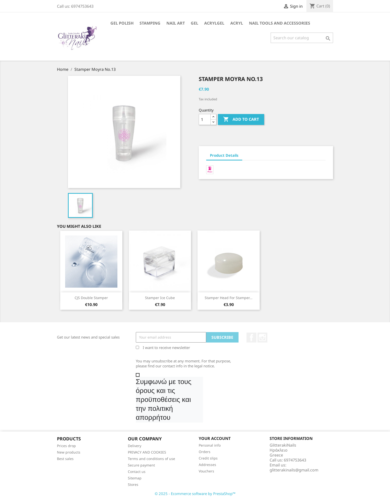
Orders (204, 451)
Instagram (262, 338)
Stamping (150, 23)
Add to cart (241, 119)
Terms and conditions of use (151, 458)
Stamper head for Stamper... (228, 297)
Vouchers (206, 471)
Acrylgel (214, 23)
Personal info (210, 445)
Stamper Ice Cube (160, 297)
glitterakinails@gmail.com (294, 470)
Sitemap (135, 478)
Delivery (134, 445)
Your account (215, 438)
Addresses (207, 464)
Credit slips (208, 458)
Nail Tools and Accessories (279, 23)
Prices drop (66, 445)
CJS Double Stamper (91, 297)
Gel (194, 23)
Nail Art (175, 23)
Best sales (65, 458)
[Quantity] (205, 119)
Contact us (137, 471)
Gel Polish (122, 23)
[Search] (302, 38)
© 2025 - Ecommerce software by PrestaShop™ (195, 493)
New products (68, 452)
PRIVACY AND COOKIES (147, 452)
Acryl (236, 23)
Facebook (251, 338)
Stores (133, 484)
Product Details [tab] (224, 155)
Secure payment (141, 465)
